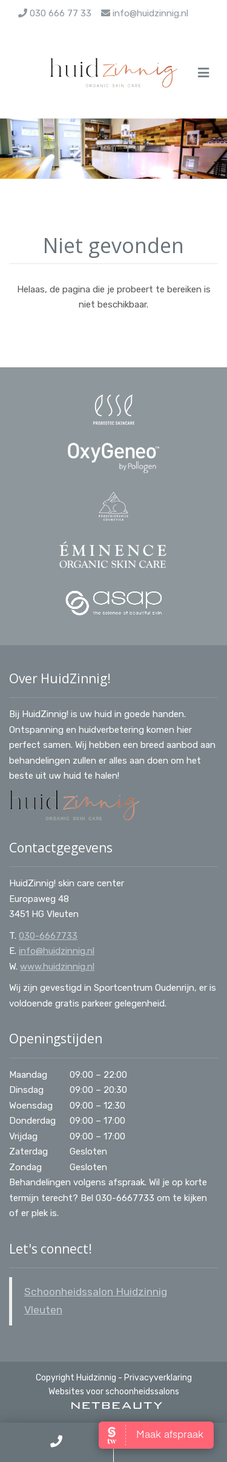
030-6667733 (48, 935)
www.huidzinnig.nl (57, 966)
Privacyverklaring (158, 1378)
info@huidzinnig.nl (144, 13)
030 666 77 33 (54, 13)
